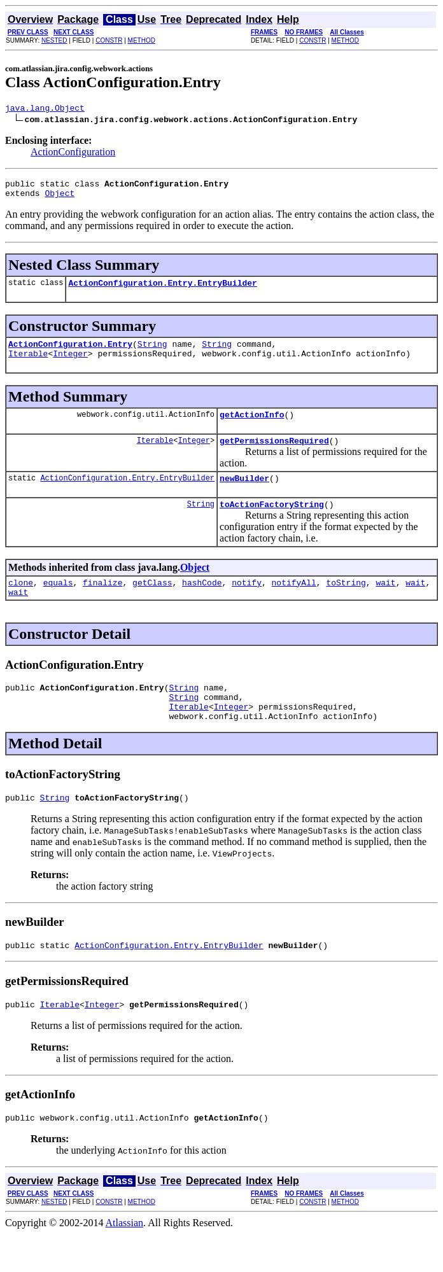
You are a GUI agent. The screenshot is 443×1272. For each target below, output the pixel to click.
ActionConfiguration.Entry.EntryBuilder (162, 290)
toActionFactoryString (272, 523)
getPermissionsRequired (274, 455)
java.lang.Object (45, 109)
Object (59, 198)
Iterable (28, 364)
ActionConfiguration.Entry (70, 353)
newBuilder (244, 495)
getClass (152, 603)
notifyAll (294, 603)
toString (345, 603)
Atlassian (125, 1260)
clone (20, 603)
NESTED (54, 40)
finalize (102, 603)
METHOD (141, 40)
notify (247, 603)
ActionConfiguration (73, 153)
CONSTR (108, 40)
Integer (70, 364)
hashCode (202, 603)
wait (385, 603)
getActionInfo (252, 427)
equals (58, 603)
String (152, 353)
